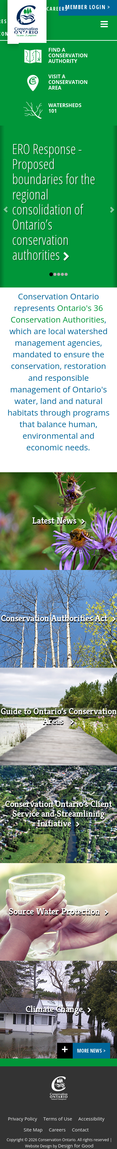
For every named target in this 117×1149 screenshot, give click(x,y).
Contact (80, 1129)
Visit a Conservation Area (68, 82)
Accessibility (91, 1118)
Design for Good (76, 1145)
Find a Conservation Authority (68, 55)
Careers (57, 1129)
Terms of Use (57, 1118)
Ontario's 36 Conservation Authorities (57, 313)
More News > (91, 1050)
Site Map (33, 1129)
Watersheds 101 (64, 108)
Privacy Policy (22, 1118)
